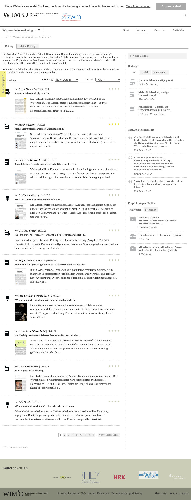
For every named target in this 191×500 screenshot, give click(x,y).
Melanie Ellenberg (148, 227)
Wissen (141, 30)
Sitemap (138, 493)
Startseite (61, 493)
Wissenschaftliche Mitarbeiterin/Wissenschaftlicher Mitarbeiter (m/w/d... (157, 220)
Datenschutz (103, 493)
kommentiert (160, 72)
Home (6, 37)
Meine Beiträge (28, 46)
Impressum (73, 493)
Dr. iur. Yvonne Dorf (28, 89)
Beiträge (9, 46)
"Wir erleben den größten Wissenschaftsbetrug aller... (45, 299)
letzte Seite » (113, 434)
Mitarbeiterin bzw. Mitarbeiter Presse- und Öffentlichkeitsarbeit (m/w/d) (160, 249)
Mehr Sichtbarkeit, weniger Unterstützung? (39, 128)
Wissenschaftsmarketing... (25, 37)
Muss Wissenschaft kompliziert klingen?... (38, 199)
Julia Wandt (24, 402)
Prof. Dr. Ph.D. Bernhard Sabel (34, 296)
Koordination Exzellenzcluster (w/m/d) (160, 235)
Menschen (159, 30)
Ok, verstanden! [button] (171, 6)
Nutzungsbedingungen (122, 493)
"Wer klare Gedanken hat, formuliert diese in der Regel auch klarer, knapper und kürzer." (158, 184)
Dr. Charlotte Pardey (29, 195)
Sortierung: (47, 79)
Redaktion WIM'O (143, 150)
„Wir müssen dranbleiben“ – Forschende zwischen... (44, 406)
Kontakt (92, 493)
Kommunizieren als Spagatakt (32, 93)
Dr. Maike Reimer (27, 230)
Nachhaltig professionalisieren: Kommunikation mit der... (47, 335)
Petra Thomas (145, 239)
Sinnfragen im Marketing (29, 370)
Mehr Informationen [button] (138, 6)
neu (134, 72)
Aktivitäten (179, 30)
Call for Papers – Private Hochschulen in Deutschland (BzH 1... (50, 234)
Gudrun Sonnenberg (28, 366)
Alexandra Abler (27, 124)
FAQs (83, 493)
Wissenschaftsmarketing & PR (22, 30)
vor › (101, 434)
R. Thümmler (145, 254)
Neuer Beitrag (140, 55)
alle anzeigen (21, 468)
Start (126, 30)
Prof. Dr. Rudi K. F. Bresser (32, 260)
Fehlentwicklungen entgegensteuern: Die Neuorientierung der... (50, 264)
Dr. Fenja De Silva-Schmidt (32, 331)
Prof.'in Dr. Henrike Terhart (32, 160)
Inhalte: (90, 79)
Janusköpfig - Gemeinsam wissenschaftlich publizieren (46, 164)
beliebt (145, 72)
